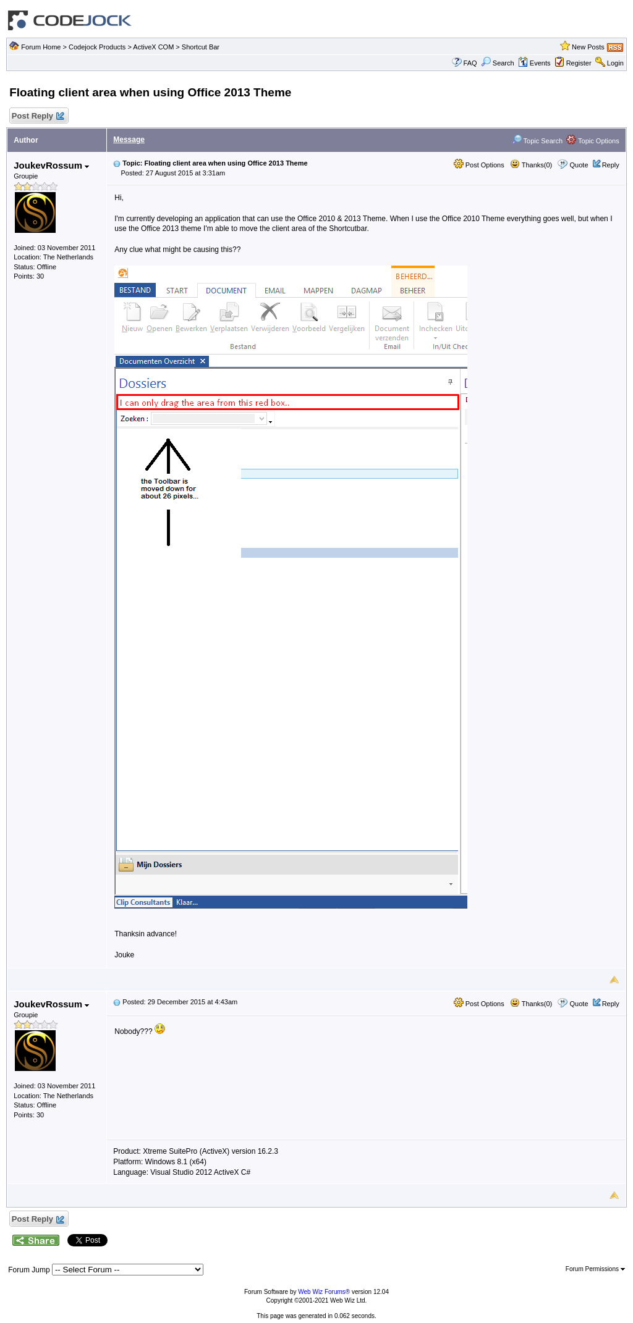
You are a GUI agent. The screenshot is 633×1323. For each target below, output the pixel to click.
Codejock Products (97, 47)
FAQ (470, 63)
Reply (610, 165)
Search (497, 63)
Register (579, 63)
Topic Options (592, 141)
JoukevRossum (51, 165)
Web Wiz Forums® (324, 1291)
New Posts (588, 47)
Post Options (479, 165)
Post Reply (37, 116)
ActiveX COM (153, 47)
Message (129, 139)
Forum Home (41, 47)
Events (534, 63)
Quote (579, 165)
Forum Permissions (595, 1269)
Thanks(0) (531, 165)
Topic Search (537, 141)
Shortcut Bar (200, 47)
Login (615, 63)
